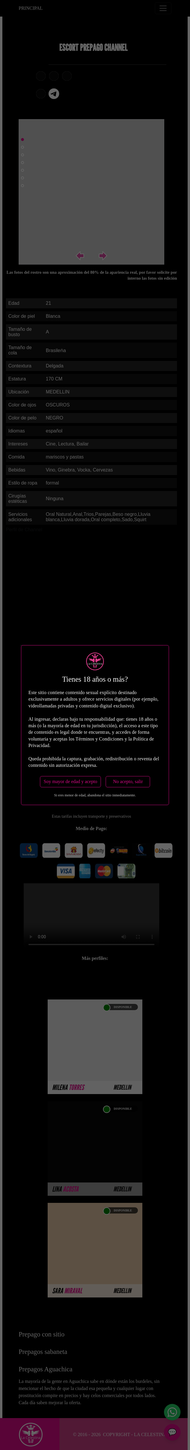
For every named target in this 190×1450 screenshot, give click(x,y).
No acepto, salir (128, 781)
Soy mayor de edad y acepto (70, 781)
